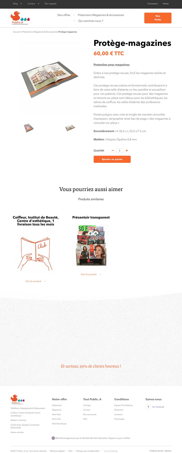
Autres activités (17, 432)
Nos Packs (158, 18)
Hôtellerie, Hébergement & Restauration (28, 408)
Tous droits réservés (37, 451)
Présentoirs (57, 405)
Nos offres (63, 15)
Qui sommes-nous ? (90, 20)
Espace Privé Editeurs (123, 405)
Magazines (57, 410)
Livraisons (118, 414)
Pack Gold (56, 414)
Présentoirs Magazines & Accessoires (101, 15)
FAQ (85, 419)
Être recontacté (89, 414)
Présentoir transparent (91, 217)
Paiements (118, 410)
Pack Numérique (59, 424)
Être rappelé (50, 3)
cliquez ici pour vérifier (119, 438)
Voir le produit (36, 281)
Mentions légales (57, 451)
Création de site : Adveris (160, 451)
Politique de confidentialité (87, 451)
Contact (31, 3)
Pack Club (56, 419)
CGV (70, 451)
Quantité (99, 150)
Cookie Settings (111, 451)
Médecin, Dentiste (18, 420)
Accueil (16, 32)
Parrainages (119, 419)
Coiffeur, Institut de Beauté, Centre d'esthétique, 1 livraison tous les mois (36, 220)
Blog (15, 3)
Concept (87, 405)
